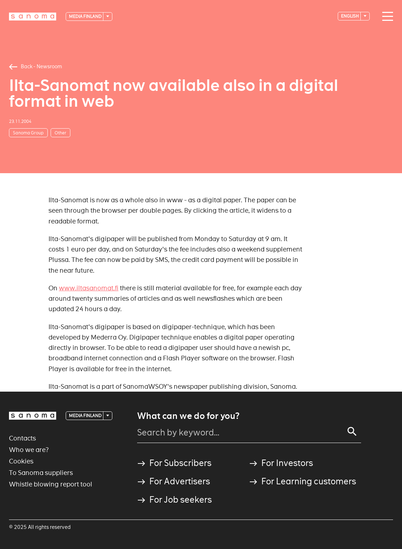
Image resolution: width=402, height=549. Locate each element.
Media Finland (85, 16)
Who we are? (29, 450)
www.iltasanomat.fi (88, 288)
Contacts (22, 438)
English (350, 16)
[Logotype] (32, 16)
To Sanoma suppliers (41, 473)
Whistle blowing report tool (50, 484)
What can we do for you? (188, 416)
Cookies (21, 461)
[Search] (352, 431)
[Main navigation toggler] (386, 16)
